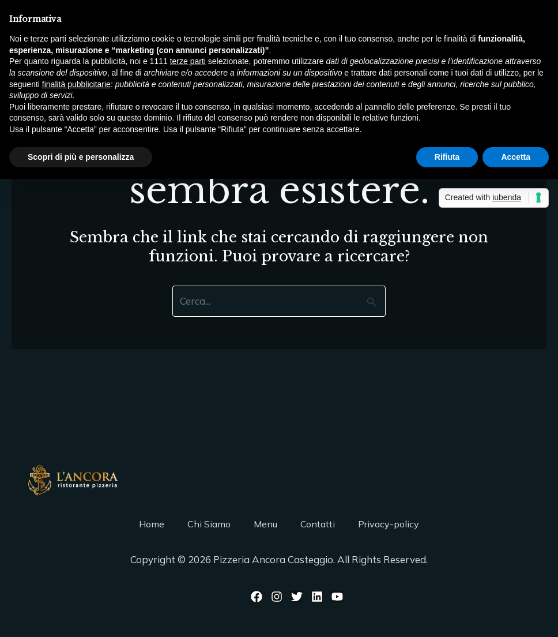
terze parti (188, 61)
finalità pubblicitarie (76, 84)
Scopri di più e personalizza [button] (81, 157)
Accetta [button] (515, 157)
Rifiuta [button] (447, 157)
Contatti (317, 524)
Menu (265, 524)
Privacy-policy (388, 524)
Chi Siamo (209, 524)
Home (151, 524)
